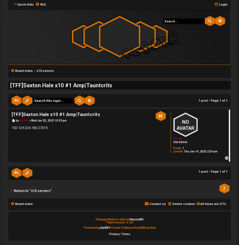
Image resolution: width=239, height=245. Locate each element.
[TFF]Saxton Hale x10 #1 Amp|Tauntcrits (61, 85)
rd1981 (177, 138)
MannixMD (137, 219)
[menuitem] (40, 4)
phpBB (104, 227)
